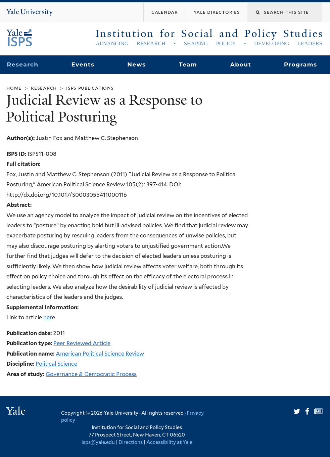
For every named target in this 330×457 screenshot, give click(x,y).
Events (82, 64)
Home (13, 88)
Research (22, 64)
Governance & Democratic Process (91, 374)
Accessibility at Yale (169, 442)
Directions (131, 442)
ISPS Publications (90, 88)
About (240, 64)
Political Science (56, 363)
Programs (300, 64)
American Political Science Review (100, 353)
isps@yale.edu (98, 442)
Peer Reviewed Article (81, 343)
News (136, 64)
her (47, 317)
